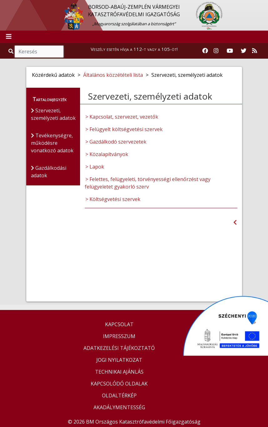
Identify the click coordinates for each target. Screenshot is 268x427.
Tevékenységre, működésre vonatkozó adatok (52, 143)
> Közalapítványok (106, 154)
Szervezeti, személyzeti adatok (53, 114)
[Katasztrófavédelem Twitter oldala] (243, 51)
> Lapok (94, 166)
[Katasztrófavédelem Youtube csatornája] (230, 51)
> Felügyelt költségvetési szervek (124, 129)
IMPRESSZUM (119, 336)
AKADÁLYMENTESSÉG (119, 407)
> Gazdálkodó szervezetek (115, 141)
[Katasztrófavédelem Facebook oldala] (205, 51)
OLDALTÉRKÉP (119, 395)
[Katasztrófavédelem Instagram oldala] (216, 51)
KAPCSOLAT (119, 324)
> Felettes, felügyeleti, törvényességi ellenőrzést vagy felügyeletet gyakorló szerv (147, 183)
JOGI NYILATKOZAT (119, 359)
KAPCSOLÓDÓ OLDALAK (119, 383)
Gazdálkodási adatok (48, 171)
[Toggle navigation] (9, 37)
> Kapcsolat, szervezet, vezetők (121, 116)
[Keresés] (39, 51)
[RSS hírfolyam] (254, 51)
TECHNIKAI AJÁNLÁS (119, 371)
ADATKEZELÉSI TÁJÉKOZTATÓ (119, 348)
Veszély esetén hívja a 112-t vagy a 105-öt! (134, 49)
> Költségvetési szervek (112, 199)
